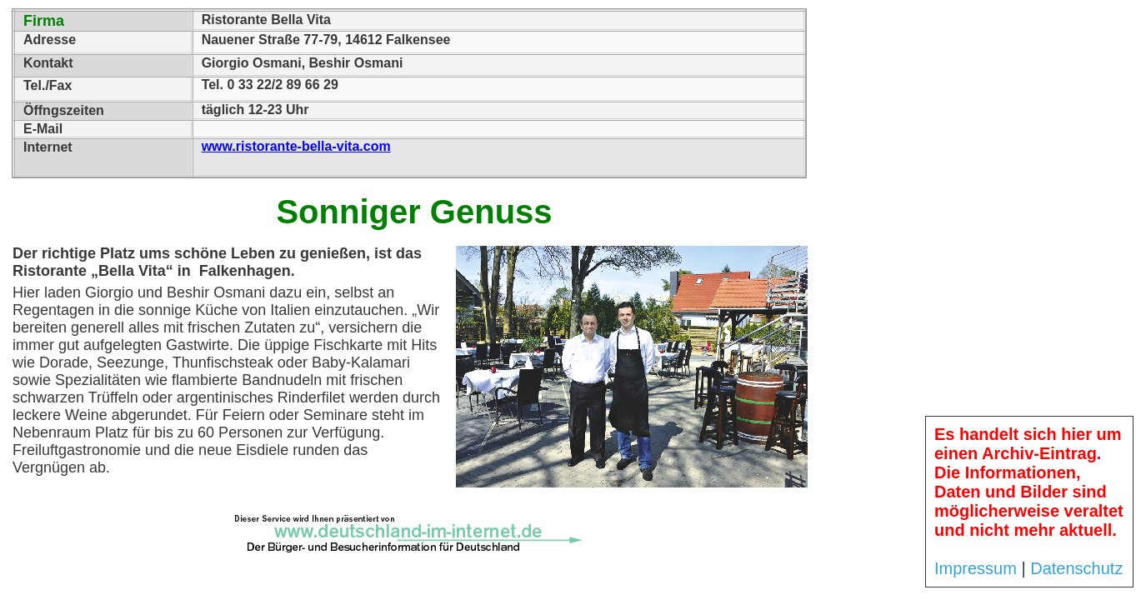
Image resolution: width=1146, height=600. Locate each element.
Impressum (975, 568)
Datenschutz (1076, 568)
